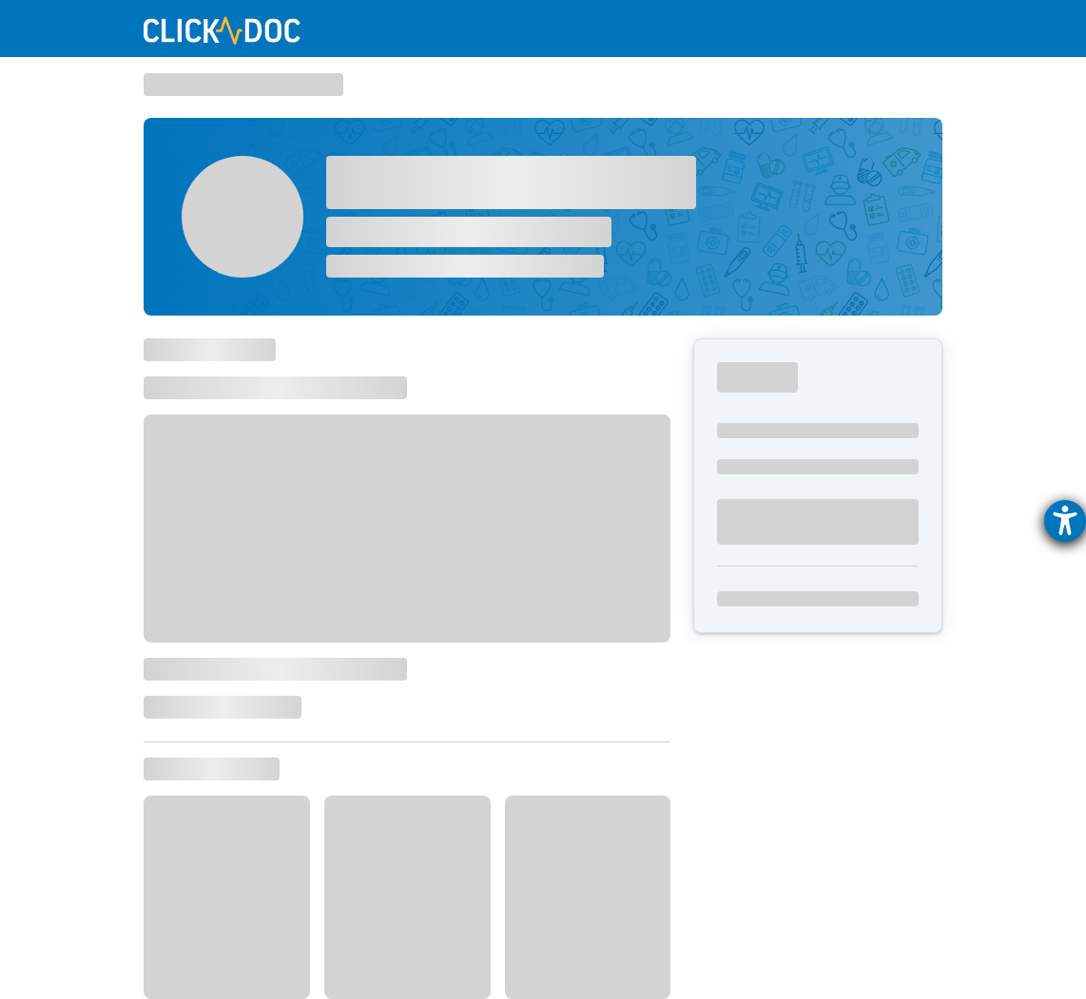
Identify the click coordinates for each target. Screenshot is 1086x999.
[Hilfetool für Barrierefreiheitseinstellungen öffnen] (1065, 521)
